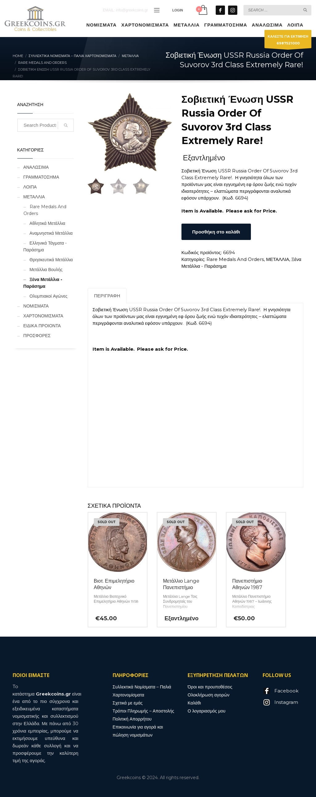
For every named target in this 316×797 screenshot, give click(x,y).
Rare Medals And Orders (235, 259)
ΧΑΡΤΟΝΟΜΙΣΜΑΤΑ (43, 316)
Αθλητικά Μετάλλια (47, 223)
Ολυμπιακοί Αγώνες (49, 296)
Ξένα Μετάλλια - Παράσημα (43, 283)
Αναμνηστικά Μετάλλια (51, 233)
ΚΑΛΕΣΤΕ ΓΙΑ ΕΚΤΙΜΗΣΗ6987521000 (287, 41)
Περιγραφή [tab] (107, 296)
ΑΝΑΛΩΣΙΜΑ (36, 167)
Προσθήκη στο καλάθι (216, 231)
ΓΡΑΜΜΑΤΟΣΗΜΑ (41, 177)
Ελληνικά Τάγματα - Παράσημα (45, 246)
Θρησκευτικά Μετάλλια (51, 259)
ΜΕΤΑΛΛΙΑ (277, 259)
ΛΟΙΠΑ (30, 187)
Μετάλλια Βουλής (46, 269)
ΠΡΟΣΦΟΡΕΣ (37, 335)
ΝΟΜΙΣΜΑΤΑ (36, 306)
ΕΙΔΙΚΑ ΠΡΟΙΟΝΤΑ (42, 325)
